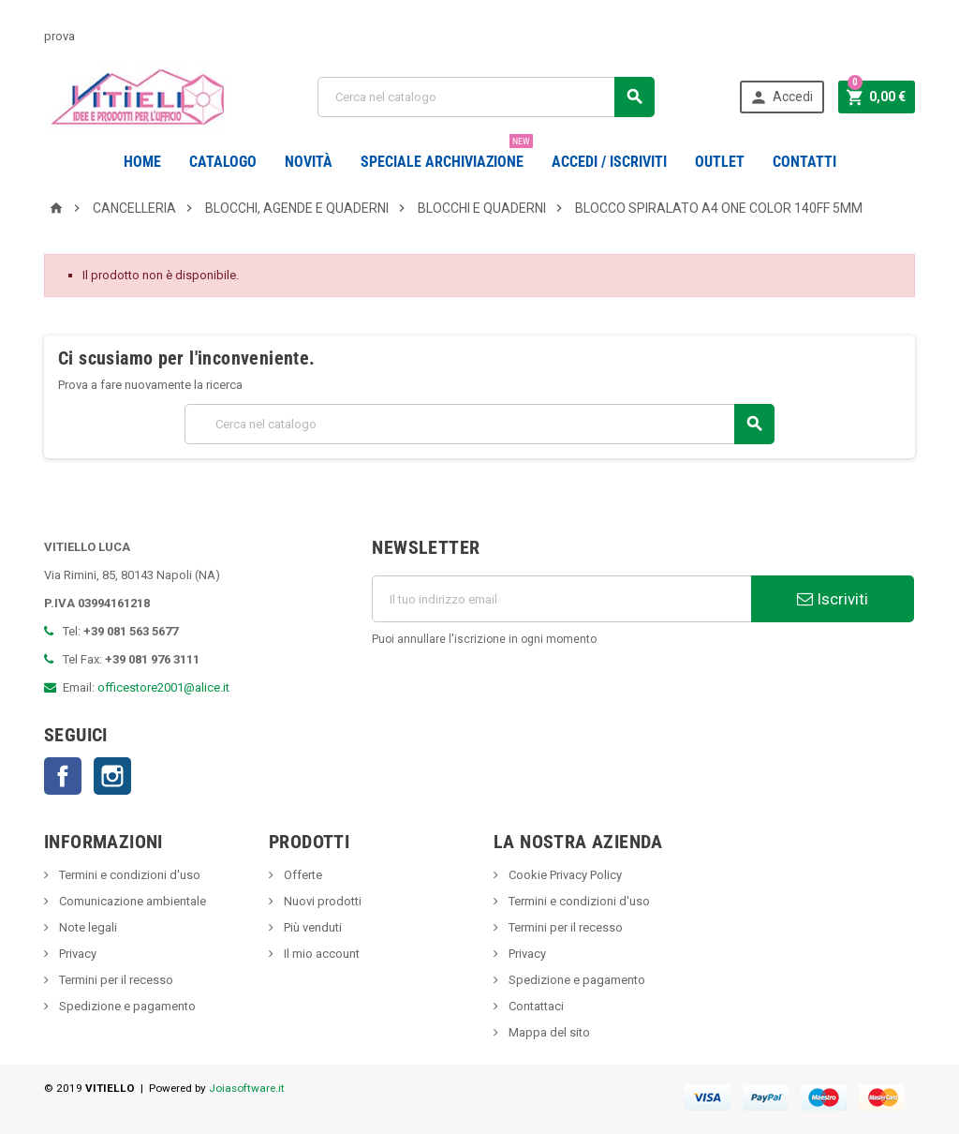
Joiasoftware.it (247, 1088)
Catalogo (223, 162)
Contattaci (535, 1006)
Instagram (112, 776)
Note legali (86, 927)
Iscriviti (832, 598)
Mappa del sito (548, 1032)
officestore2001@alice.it (163, 687)
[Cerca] (485, 97)
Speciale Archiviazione (447, 155)
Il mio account (320, 954)
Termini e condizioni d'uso (128, 875)
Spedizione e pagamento (126, 1006)
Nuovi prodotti (321, 901)
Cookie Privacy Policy (564, 875)
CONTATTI (804, 162)
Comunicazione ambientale (131, 901)
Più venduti (311, 927)
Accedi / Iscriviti (609, 162)
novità (308, 162)
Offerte (301, 875)
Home (142, 162)
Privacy (76, 954)
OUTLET (720, 162)
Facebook (62, 776)
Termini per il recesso (114, 980)
